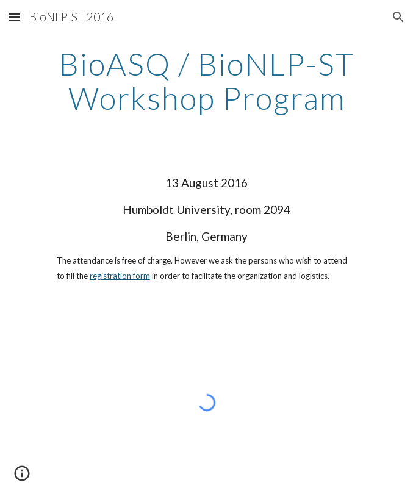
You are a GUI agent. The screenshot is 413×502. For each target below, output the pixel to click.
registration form (120, 276)
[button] (14, 17)
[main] (206, 81)
